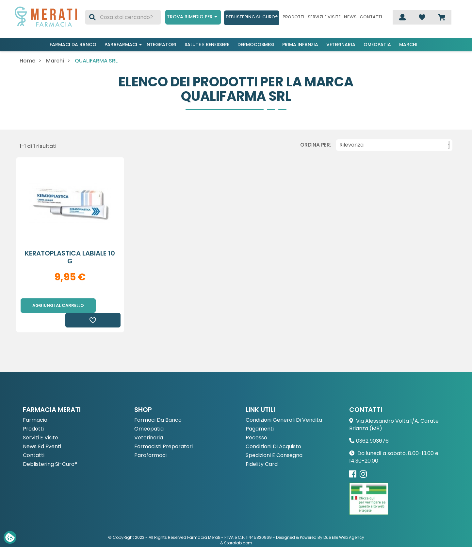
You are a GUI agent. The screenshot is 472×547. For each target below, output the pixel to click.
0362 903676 (372, 426)
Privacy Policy (220, 534)
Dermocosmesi (255, 44)
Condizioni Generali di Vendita (284, 406)
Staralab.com (238, 528)
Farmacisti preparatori (163, 432)
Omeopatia (377, 44)
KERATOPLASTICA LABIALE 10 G (70, 257)
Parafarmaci (121, 44)
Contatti (371, 17)
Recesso (256, 423)
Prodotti (293, 17)
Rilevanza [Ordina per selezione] (394, 144)
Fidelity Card (262, 450)
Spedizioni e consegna (274, 441)
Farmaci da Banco (158, 406)
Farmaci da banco (73, 44)
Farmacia (35, 406)
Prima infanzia (300, 44)
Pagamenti (260, 414)
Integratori (160, 44)
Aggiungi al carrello (58, 305)
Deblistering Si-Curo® (252, 17)
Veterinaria (340, 44)
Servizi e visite (324, 17)
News (350, 17)
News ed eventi (42, 432)
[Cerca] (123, 17)
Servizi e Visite (40, 423)
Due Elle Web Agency (343, 523)
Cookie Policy (251, 534)
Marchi (408, 44)
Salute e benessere (207, 44)
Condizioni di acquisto (273, 432)
